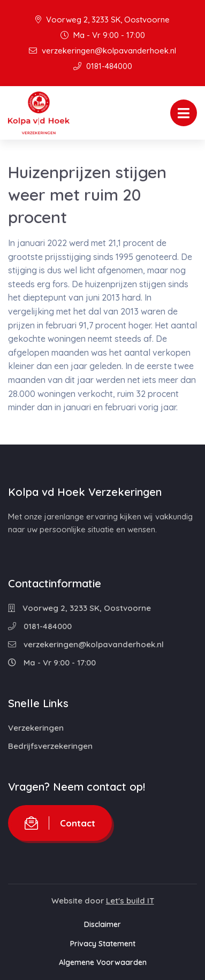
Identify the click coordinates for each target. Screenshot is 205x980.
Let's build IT (130, 900)
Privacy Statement (102, 943)
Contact (60, 823)
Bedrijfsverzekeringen (50, 746)
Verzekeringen (36, 728)
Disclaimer (102, 924)
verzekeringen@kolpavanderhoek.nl (102, 50)
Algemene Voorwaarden (103, 962)
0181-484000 (102, 66)
